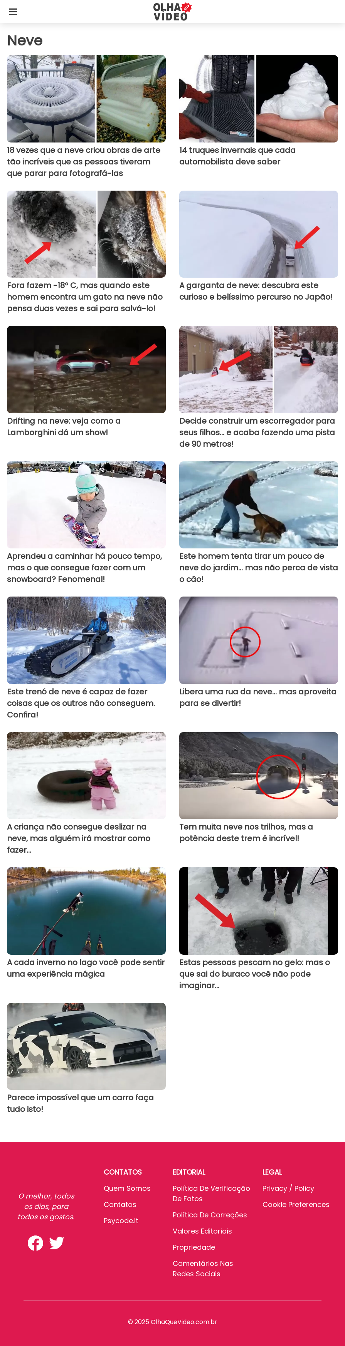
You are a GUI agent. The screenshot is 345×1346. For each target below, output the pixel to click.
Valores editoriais (202, 1231)
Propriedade (194, 1247)
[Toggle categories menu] (13, 11)
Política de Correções (210, 1215)
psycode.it (121, 1220)
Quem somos (127, 1188)
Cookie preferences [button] (296, 1204)
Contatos (120, 1204)
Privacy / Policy (288, 1188)
